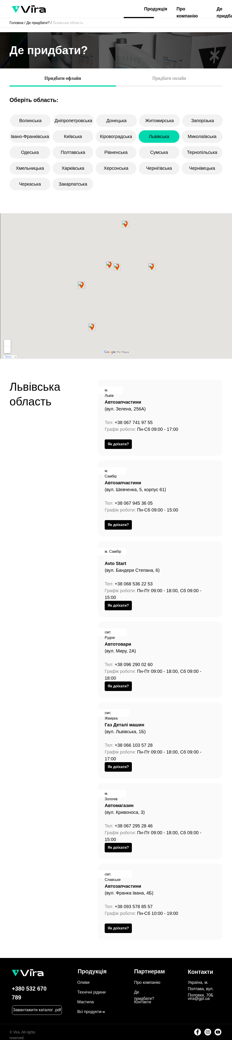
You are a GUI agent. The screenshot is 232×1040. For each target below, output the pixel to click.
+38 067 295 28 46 (133, 825)
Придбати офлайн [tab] (62, 78)
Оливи (83, 982)
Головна (16, 23)
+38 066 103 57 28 (133, 745)
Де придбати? (38, 23)
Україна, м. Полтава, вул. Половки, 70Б (201, 988)
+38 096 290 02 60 (133, 664)
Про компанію (147, 982)
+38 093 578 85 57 (133, 906)
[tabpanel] (116, 95)
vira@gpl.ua (199, 998)
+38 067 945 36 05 (133, 503)
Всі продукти (89, 1011)
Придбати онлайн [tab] (169, 78)
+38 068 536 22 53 (133, 583)
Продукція (155, 8)
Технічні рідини (91, 992)
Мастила (85, 1002)
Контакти (142, 1002)
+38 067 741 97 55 (133, 422)
